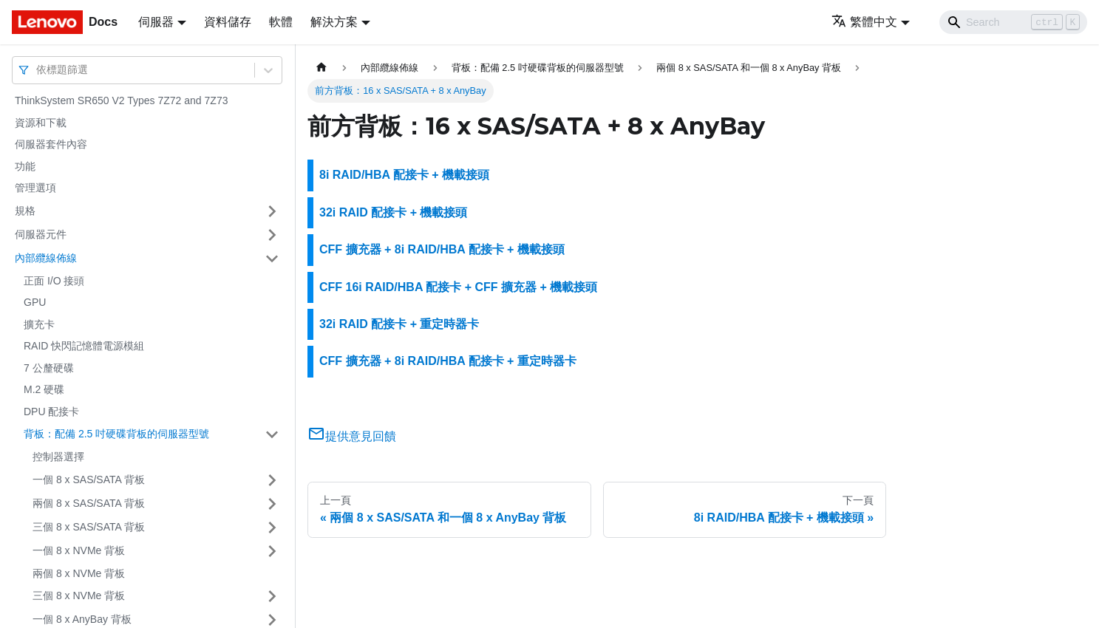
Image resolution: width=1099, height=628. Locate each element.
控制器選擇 (58, 457)
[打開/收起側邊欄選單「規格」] (272, 211)
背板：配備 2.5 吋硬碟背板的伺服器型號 (116, 434)
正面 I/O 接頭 (54, 281)
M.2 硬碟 (44, 389)
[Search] (1013, 22)
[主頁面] (321, 67)
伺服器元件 (41, 234)
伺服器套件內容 (51, 144)
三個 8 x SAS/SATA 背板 (89, 527)
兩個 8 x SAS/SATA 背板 (89, 503)
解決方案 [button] (334, 22)
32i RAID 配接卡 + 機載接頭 (393, 212)
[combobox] (37, 69)
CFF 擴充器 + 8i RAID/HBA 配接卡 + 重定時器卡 (447, 361)
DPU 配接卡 (51, 411)
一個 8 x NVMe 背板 (79, 550)
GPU (35, 302)
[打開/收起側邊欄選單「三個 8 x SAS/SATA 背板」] (272, 527)
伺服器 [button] (156, 22)
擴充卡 (39, 324)
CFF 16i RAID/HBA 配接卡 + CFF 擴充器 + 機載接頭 (458, 287)
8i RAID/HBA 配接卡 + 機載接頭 (404, 174)
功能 (25, 166)
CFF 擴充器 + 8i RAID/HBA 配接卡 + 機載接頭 (442, 249)
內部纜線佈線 (46, 258)
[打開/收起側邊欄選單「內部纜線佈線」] (272, 258)
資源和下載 (41, 123)
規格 (25, 210)
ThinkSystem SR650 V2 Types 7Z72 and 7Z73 (121, 100)
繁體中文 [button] (864, 22)
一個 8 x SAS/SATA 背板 (89, 479)
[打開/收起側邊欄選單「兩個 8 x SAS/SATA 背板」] (272, 504)
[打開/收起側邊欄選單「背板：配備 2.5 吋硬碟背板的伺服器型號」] (272, 434)
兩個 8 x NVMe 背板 (79, 573)
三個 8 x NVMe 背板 (79, 595)
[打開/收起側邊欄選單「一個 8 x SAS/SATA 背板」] (272, 480)
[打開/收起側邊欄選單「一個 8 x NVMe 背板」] (272, 551)
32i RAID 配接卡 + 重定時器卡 (399, 324)
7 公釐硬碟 (49, 368)
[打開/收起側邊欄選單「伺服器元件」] (272, 235)
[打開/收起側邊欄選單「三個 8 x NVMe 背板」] (272, 596)
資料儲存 (227, 22)
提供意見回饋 (351, 436)
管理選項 (35, 188)
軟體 (281, 22)
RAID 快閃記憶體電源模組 (84, 346)
